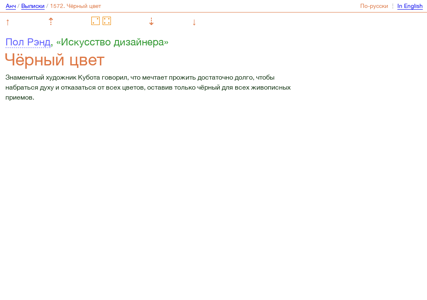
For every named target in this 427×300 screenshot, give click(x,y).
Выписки (33, 5)
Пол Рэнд (27, 42)
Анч (11, 5)
